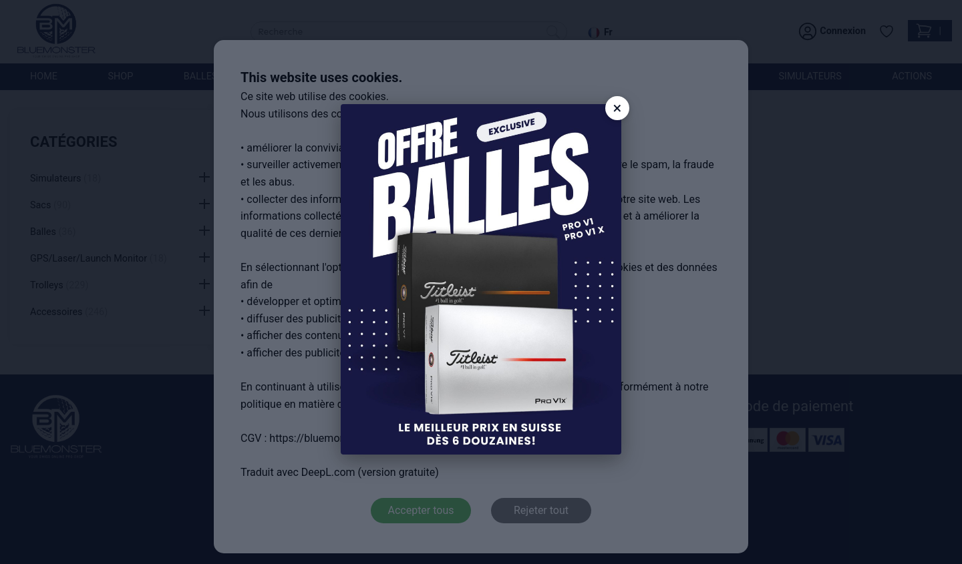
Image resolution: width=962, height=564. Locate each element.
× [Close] (617, 108)
